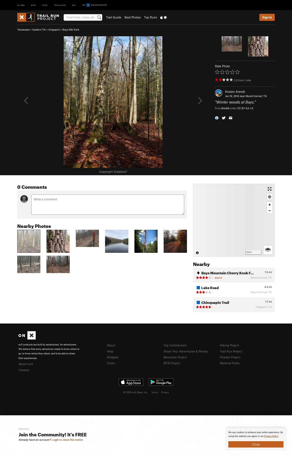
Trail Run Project (231, 351)
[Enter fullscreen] (270, 189)
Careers (23, 370)
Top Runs (150, 17)
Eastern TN (39, 29)
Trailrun (60, 5)
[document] (255, 438)
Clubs (111, 363)
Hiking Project (229, 345)
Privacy (165, 392)
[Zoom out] (270, 211)
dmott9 (225, 108)
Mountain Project (175, 357)
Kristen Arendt (235, 91)
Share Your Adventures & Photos (185, 351)
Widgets (112, 357)
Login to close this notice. (68, 439)
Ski (74, 5)
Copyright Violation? (113, 171)
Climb (21, 5)
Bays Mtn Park (70, 29)
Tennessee (23, 29)
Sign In (267, 17)
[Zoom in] (270, 205)
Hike (45, 5)
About (111, 345)
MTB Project (171, 363)
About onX (25, 364)
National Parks (230, 363)
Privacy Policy (271, 436)
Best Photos (133, 17)
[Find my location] (270, 197)
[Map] (234, 220)
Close (256, 444)
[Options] (268, 249)
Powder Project (230, 357)
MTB (33, 5)
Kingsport (54, 29)
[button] (217, 117)
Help (110, 351)
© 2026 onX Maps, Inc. (135, 392)
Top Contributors (175, 345)
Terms (154, 392)
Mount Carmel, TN (256, 96)
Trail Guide (113, 17)
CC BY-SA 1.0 (245, 108)
